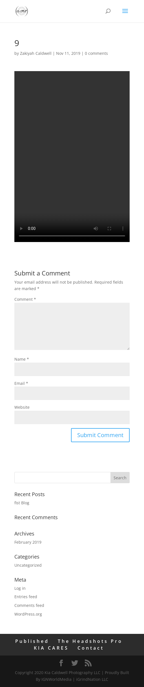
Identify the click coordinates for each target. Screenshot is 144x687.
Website (22, 407)
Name (21, 359)
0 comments (96, 53)
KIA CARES (51, 648)
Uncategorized (28, 565)
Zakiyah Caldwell (36, 53)
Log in (20, 588)
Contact (90, 648)
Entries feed (25, 596)
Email (21, 383)
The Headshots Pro (90, 641)
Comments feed (29, 605)
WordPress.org (28, 614)
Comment (25, 299)
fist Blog (21, 502)
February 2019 (27, 542)
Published (32, 641)
